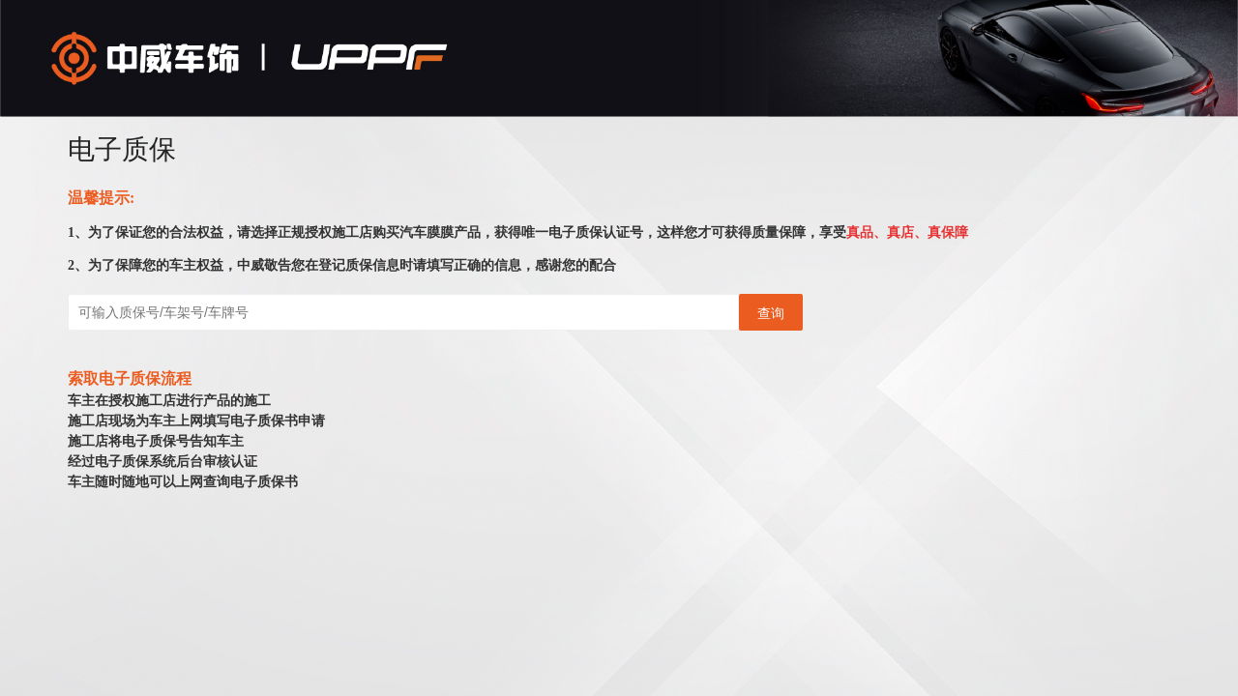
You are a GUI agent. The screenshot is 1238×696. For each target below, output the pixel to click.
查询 (770, 313)
